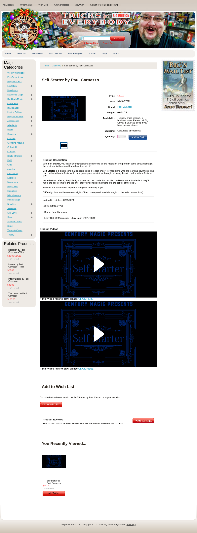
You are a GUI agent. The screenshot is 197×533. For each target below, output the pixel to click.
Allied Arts (19, 125)
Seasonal (11, 208)
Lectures (11, 178)
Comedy (11, 151)
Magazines (19, 182)
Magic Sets (12, 186)
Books (10, 129)
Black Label (13, 108)
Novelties (19, 204)
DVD (19, 160)
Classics (11, 138)
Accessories (19, 121)
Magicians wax (14, 81)
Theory (19, 234)
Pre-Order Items (15, 77)
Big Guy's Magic (19, 99)
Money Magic (13, 199)
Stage (19, 217)
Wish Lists (43, 5)
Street (10, 226)
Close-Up (19, 134)
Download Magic (19, 94)
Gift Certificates (61, 5)
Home (46, 65)
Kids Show (12, 173)
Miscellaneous (14, 195)
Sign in (93, 5)
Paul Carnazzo (125, 107)
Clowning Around (15, 143)
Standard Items (14, 221)
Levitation (19, 86)
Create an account (109, 5)
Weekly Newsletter (16, 73)
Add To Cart (53, 493)
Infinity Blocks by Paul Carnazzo (18, 280)
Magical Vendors (19, 116)
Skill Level (19, 213)
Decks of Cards (19, 156)
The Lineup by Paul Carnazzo (17, 294)
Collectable (12, 147)
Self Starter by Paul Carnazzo (54, 482)
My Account (8, 5)
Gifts (9, 164)
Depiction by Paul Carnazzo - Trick (16, 251)
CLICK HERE (86, 299)
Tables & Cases (14, 230)
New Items (12, 90)
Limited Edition (14, 112)
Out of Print (12, 103)
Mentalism (12, 191)
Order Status (26, 5)
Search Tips (108, 43)
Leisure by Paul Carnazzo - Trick (16, 265)
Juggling (11, 169)
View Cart (79, 5)
